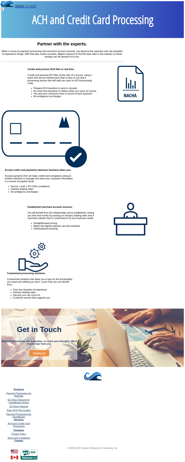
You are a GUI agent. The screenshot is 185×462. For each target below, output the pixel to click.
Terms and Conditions (18, 438)
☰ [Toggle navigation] (2, 9)
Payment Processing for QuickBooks (18, 415)
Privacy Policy (18, 434)
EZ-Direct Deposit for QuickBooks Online (19, 401)
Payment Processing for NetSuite (18, 394)
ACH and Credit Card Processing (19, 425)
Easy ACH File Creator (19, 410)
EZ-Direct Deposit (18, 406)
